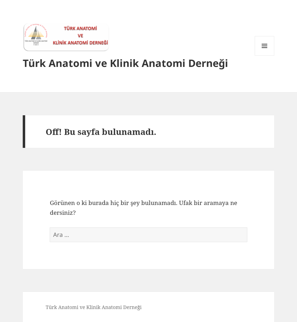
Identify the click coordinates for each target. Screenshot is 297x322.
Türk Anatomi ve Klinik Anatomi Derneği (125, 63)
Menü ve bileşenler (264, 55)
